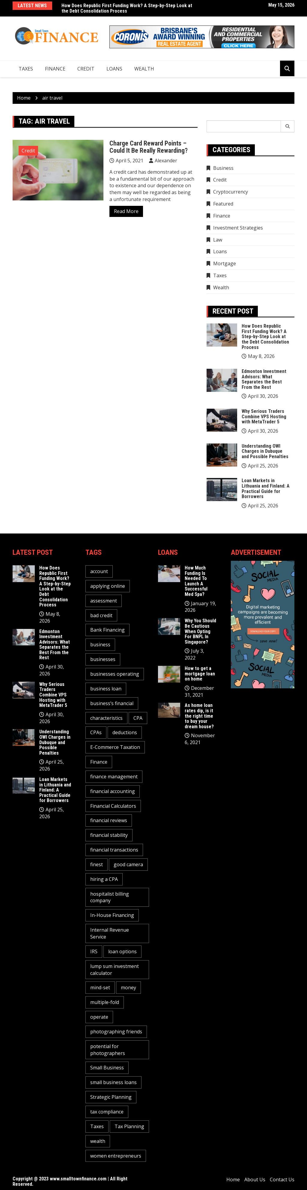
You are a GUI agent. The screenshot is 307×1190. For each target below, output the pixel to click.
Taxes (26, 68)
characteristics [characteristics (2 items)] (106, 718)
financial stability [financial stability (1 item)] (109, 835)
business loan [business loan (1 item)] (105, 688)
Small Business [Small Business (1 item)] (107, 1067)
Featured (223, 203)
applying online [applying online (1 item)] (107, 586)
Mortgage (224, 263)
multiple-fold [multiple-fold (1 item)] (104, 1002)
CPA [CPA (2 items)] (137, 718)
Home (233, 1179)
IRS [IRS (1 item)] (93, 951)
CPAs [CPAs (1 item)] (96, 732)
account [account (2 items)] (99, 571)
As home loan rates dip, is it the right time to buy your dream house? (199, 715)
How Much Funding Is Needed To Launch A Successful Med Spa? (196, 581)
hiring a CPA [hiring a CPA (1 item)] (104, 879)
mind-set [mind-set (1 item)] (100, 987)
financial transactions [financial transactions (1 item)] (114, 849)
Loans (114, 68)
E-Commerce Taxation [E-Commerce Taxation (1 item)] (115, 747)
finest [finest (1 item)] (96, 864)
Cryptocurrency (230, 191)
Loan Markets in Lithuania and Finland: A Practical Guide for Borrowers (266, 488)
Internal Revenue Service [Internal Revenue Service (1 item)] (109, 933)
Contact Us (282, 1179)
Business (223, 168)
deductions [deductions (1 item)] (124, 732)
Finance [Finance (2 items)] (98, 762)
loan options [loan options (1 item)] (122, 951)
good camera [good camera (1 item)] (128, 864)
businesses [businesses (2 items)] (102, 659)
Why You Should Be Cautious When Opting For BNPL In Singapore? (200, 631)
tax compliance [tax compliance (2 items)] (107, 1111)
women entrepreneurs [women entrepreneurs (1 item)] (115, 1155)
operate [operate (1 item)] (99, 1017)
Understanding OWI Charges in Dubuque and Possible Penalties (265, 451)
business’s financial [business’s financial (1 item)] (111, 703)
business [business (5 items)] (100, 644)
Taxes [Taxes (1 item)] (97, 1126)
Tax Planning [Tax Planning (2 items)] (129, 1126)
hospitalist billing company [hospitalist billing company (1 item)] (109, 897)
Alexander (166, 160)
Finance (55, 68)
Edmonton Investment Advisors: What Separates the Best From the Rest (264, 379)
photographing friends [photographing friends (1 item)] (116, 1031)
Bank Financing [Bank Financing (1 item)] (107, 630)
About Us (254, 1179)
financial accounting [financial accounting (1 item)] (112, 791)
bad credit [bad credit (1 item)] (101, 615)
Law (217, 239)
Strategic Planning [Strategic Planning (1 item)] (111, 1097)
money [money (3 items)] (128, 987)
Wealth (144, 68)
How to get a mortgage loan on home (200, 674)
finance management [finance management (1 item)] (114, 776)
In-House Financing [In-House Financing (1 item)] (112, 915)
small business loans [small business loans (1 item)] (113, 1082)
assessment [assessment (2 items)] (103, 600)
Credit (85, 68)
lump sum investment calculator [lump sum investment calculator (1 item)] (114, 969)
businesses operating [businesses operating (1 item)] (114, 674)
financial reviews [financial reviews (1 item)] (108, 820)
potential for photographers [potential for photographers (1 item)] (107, 1049)
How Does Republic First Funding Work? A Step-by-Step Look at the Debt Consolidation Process (126, 8)
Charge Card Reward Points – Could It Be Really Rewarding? (148, 147)
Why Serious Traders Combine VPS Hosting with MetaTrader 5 (264, 416)
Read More (126, 211)
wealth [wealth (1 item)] (97, 1141)
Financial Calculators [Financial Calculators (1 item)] (113, 806)
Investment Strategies (238, 227)
